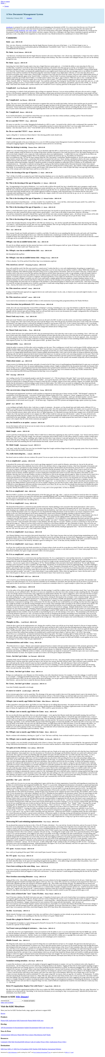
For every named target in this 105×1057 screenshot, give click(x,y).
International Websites (54, 1049)
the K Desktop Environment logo (42, 1052)
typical (16, 30)
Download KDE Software (22, 1042)
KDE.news (14, 1035)
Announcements (5, 1035)
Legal (72, 1052)
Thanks (48, 1035)
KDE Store (4, 1049)
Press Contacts (29, 1035)
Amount (3, 1000)
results (35, 30)
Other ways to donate (7, 1002)
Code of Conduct (35, 1042)
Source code (49, 1027)
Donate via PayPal (29, 1000)
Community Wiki (6, 1042)
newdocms (9, 27)
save (27, 30)
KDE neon (40, 1020)
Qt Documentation (18, 1027)
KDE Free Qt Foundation (21, 1049)
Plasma (3, 1020)
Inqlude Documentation (31, 1027)
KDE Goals (42, 1027)
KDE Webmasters (12, 1052)
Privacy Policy (45, 1042)
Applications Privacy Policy (58, 1042)
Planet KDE (21, 1035)
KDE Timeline (33, 1049)
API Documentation (7, 1027)
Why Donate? (22, 997)
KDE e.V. (10, 1049)
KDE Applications (10, 1020)
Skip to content (5, 1)
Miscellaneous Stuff (40, 1035)
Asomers (29, 18)
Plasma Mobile (32, 1020)
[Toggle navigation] (5, 3)
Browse (3, 1013)
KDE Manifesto (43, 1049)
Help (12, 1042)
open (30, 30)
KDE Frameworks (22, 1020)
